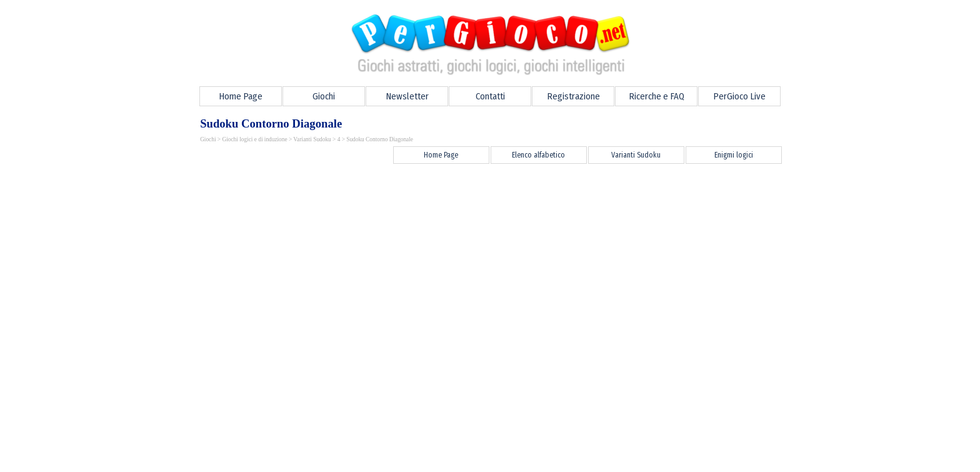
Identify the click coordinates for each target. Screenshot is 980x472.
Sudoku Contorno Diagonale (379, 139)
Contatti (490, 96)
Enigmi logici (733, 155)
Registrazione (573, 96)
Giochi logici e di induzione (254, 139)
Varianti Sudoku (312, 139)
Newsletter (407, 96)
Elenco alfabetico (538, 155)
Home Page (240, 96)
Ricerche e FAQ (656, 96)
